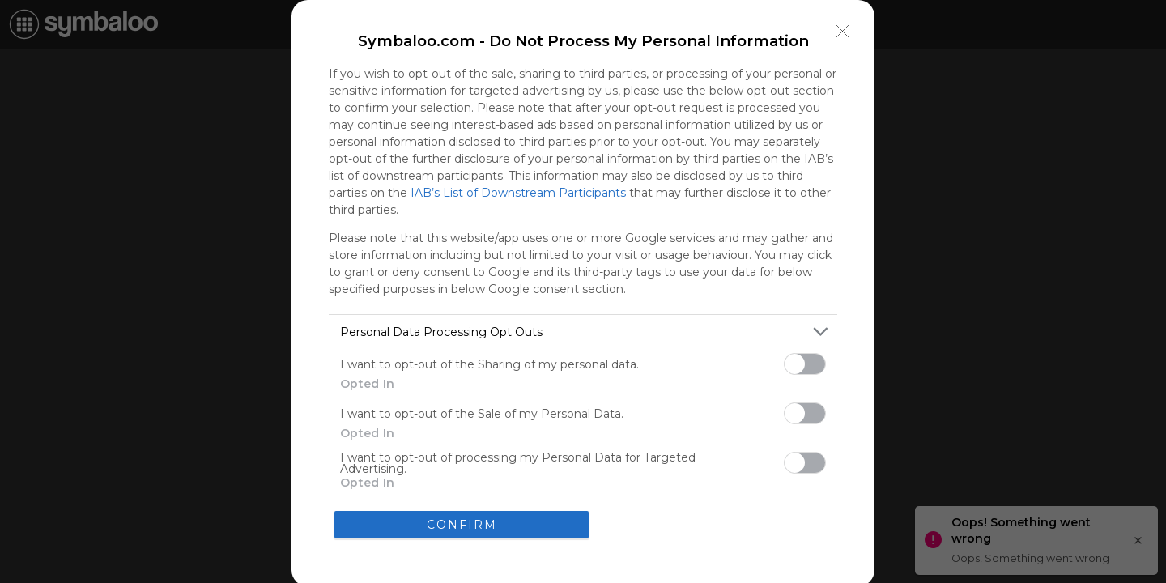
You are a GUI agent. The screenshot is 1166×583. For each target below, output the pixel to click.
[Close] (843, 31)
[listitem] (583, 331)
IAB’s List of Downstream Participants (518, 192)
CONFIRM (462, 524)
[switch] (805, 364)
